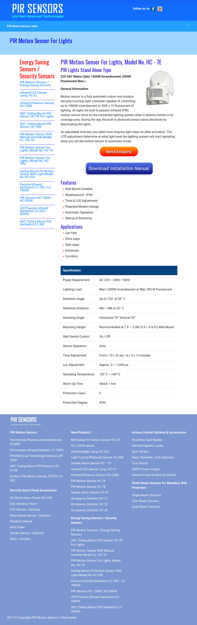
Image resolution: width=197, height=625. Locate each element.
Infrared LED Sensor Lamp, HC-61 (33, 94)
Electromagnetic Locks (147, 446)
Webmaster (69, 617)
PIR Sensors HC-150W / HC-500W (36, 199)
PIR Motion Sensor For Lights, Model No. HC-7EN (35, 161)
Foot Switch (140, 463)
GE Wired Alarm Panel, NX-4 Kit (31, 498)
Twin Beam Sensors (145, 501)
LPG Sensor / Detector (25, 509)
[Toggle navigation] (188, 26)
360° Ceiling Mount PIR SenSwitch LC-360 (35, 223)
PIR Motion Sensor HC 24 (88, 481)
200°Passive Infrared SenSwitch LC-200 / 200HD (34, 211)
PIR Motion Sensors (45, 617)
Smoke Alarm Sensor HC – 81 (91, 463)
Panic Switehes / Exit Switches (153, 457)
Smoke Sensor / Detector (27, 533)
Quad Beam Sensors (146, 507)
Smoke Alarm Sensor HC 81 (90, 492)
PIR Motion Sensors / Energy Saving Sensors (35, 84)
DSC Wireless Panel (23, 504)
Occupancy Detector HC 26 (89, 510)
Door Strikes (140, 451)
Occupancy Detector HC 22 (89, 504)
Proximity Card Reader (147, 440)
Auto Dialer (17, 527)
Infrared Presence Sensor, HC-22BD (37, 105)
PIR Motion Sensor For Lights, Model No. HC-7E (36, 149)
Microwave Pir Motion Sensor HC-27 (95, 440)
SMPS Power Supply (146, 469)
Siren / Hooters (20, 539)
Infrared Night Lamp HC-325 (90, 451)
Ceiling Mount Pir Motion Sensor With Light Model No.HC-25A (36, 174)
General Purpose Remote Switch (154, 475)
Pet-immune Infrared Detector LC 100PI (36, 450)
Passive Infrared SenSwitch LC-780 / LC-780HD (36, 187)
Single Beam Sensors (146, 495)
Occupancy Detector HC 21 (89, 498)
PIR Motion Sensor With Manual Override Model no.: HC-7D (36, 137)
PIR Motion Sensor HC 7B (88, 487)
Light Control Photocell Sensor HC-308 (97, 457)
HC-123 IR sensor (83, 446)
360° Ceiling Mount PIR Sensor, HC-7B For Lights (36, 115)
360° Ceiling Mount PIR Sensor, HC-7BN (35, 125)
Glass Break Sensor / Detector (30, 515)
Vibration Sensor (21, 521)
